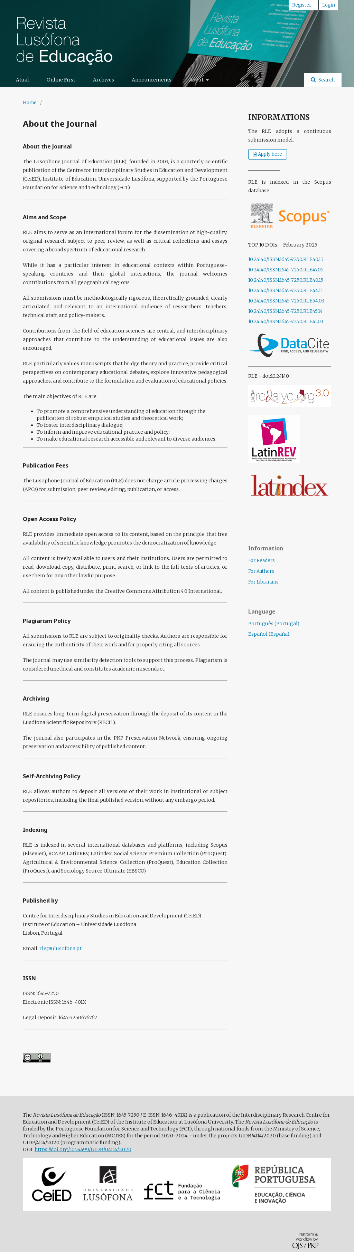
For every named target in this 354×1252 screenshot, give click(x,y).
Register (301, 5)
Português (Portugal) (273, 623)
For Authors (261, 571)
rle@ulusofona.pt (60, 948)
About (197, 80)
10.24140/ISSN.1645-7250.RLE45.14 (285, 311)
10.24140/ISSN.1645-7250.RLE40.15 (285, 280)
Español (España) (268, 634)
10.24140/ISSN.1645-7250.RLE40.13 (286, 259)
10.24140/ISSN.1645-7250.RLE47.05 (286, 270)
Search (326, 80)
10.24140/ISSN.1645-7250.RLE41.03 (285, 321)
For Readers (261, 561)
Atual (22, 80)
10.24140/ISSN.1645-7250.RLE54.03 (286, 301)
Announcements (151, 80)
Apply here (270, 154)
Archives (103, 80)
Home (30, 103)
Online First (61, 80)
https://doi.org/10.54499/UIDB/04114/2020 (83, 1149)
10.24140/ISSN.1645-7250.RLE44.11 (285, 290)
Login (328, 5)
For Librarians (263, 582)
